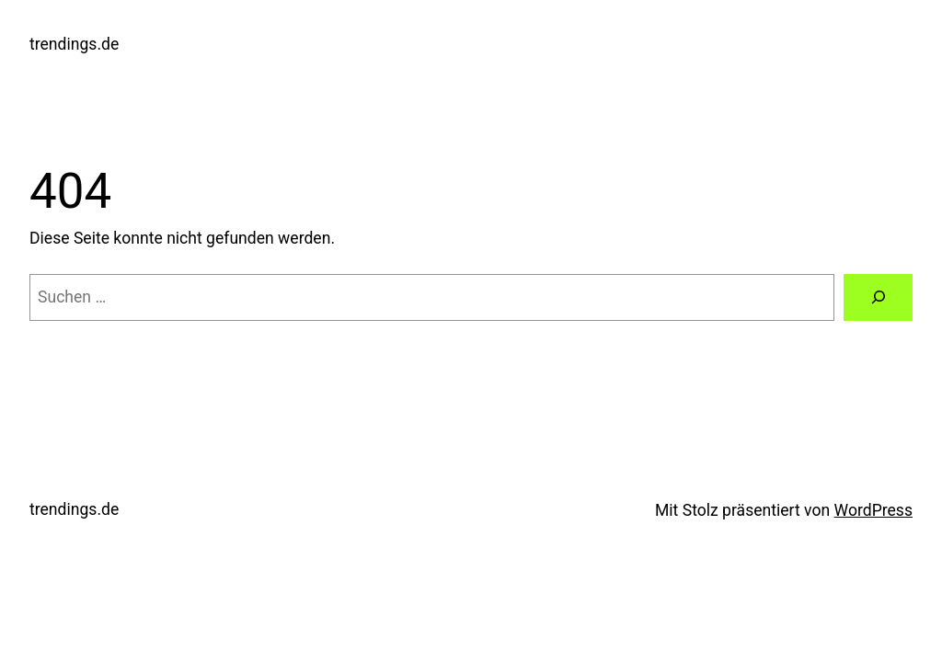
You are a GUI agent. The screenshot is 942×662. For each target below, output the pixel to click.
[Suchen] (878, 297)
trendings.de (74, 44)
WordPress (873, 510)
